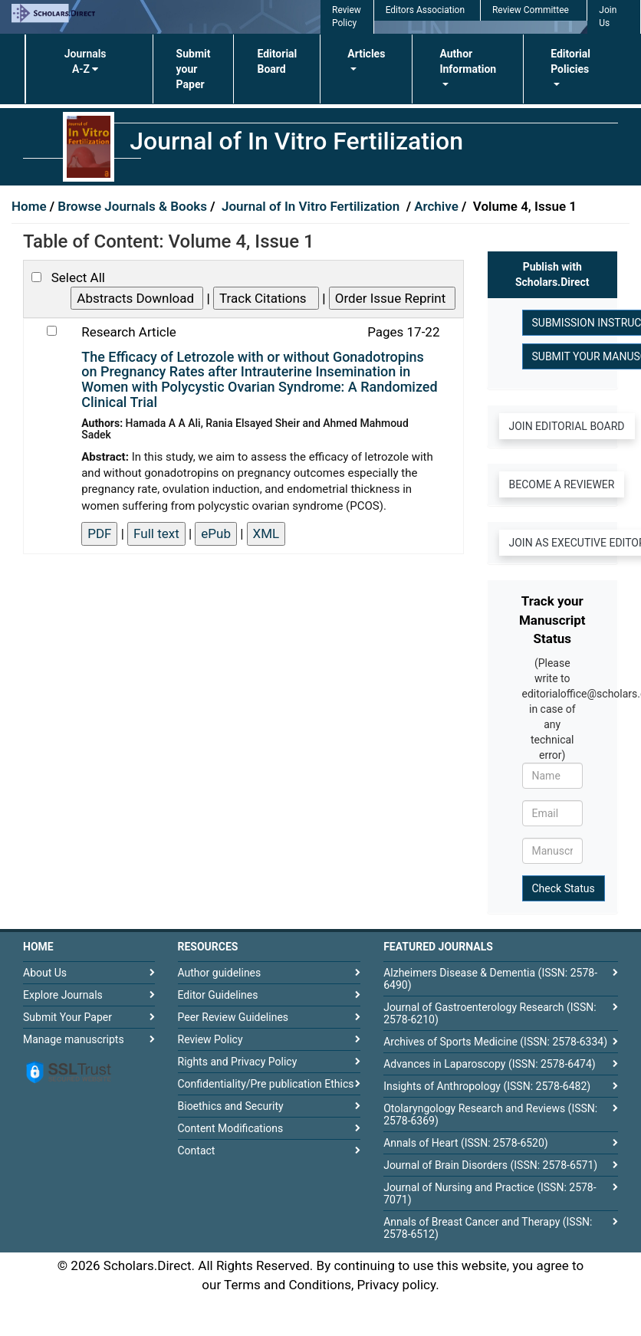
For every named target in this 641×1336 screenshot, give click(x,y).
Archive (438, 206)
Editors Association (425, 10)
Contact (196, 1150)
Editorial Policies (570, 61)
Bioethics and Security (231, 1106)
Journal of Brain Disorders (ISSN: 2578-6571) (490, 1165)
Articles (366, 54)
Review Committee (530, 10)
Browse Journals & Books (132, 206)
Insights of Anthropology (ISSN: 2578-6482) (486, 1086)
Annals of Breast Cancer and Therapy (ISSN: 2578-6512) (487, 1228)
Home (31, 206)
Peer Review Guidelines (233, 1017)
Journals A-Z (85, 61)
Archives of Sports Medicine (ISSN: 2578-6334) (495, 1042)
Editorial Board (277, 61)
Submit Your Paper (67, 1017)
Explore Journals (63, 995)
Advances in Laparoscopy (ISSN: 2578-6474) (489, 1064)
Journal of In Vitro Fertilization (312, 206)
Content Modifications (231, 1128)
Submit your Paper (193, 69)
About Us (45, 973)
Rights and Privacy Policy (237, 1061)
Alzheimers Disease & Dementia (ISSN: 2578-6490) (490, 979)
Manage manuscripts (73, 1039)
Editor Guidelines (218, 995)
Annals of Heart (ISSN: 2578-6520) (465, 1143)
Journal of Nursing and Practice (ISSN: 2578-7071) (489, 1193)
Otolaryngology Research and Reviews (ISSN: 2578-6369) (490, 1114)
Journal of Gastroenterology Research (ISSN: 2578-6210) (489, 1013)
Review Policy (210, 1039)
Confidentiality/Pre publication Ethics (266, 1084)
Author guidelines (219, 973)
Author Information (467, 61)
